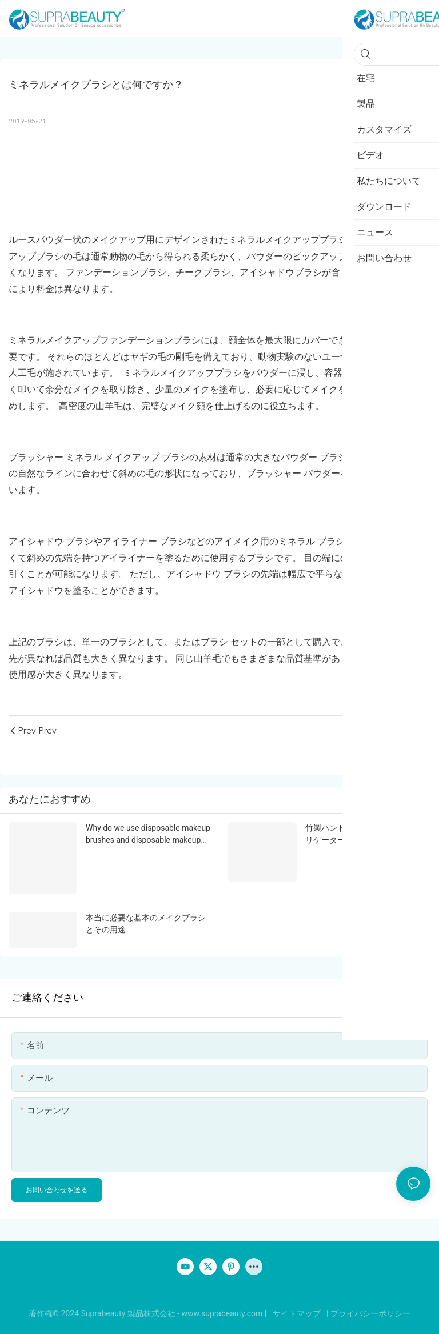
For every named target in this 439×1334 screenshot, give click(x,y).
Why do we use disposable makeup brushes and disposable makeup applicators (148, 834)
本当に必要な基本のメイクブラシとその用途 (146, 923)
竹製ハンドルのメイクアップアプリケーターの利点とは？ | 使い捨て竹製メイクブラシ (365, 834)
